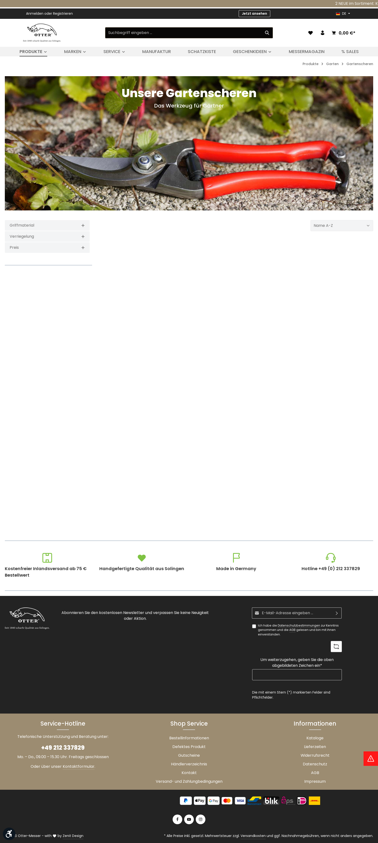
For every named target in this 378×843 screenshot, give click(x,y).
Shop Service (189, 724)
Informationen (315, 724)
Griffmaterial (47, 225)
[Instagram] (200, 819)
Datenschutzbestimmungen (299, 625)
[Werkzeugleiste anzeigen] (9, 834)
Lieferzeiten (315, 746)
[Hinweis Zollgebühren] (371, 758)
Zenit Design (73, 835)
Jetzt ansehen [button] (254, 13)
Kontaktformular (78, 766)
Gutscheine (189, 755)
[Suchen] (267, 32)
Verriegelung (47, 236)
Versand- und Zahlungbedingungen (189, 781)
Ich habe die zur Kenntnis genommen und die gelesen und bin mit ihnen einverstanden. (298, 629)
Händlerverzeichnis (189, 764)
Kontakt (189, 773)
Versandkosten (253, 835)
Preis (47, 247)
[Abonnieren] (337, 613)
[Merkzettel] (310, 32)
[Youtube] (189, 819)
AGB (292, 630)
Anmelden (34, 13)
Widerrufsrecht (315, 755)
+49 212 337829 (63, 748)
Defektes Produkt (189, 746)
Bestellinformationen (189, 738)
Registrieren (63, 13)
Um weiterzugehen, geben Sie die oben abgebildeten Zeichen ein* (297, 662)
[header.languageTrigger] (343, 13)
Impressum (315, 781)
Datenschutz (315, 764)
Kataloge (315, 738)
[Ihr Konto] (322, 32)
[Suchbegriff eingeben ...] (183, 32)
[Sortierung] (341, 225)
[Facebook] (177, 819)
